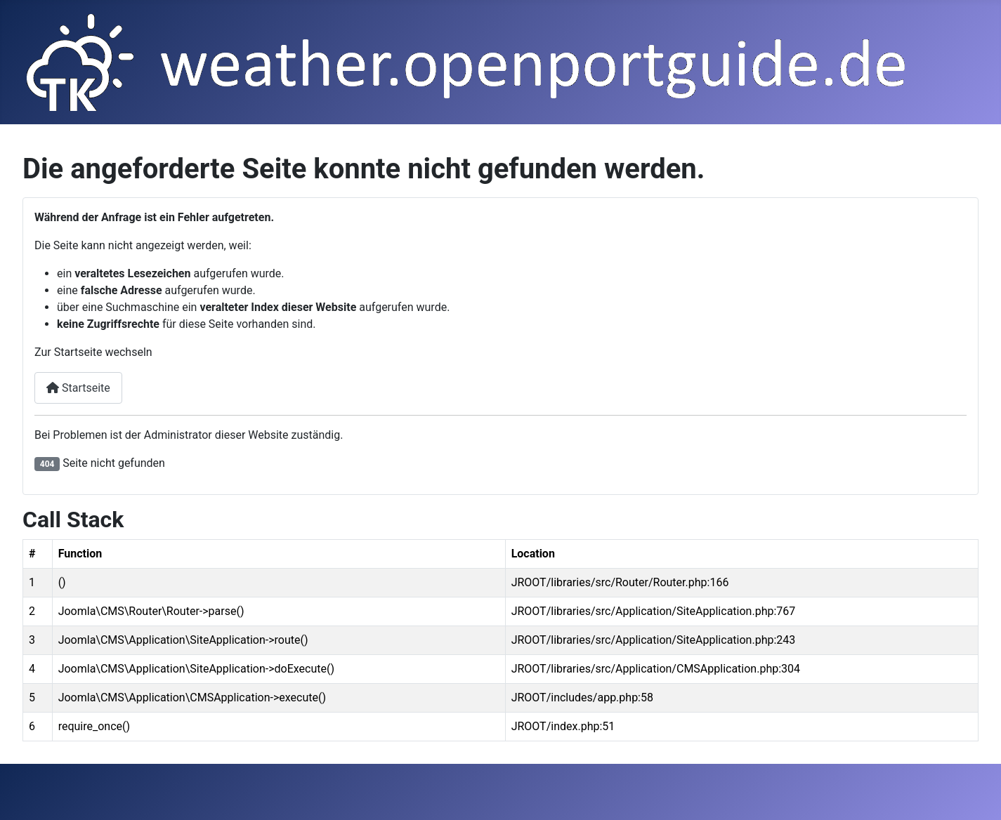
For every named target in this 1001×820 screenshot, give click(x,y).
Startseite (78, 388)
